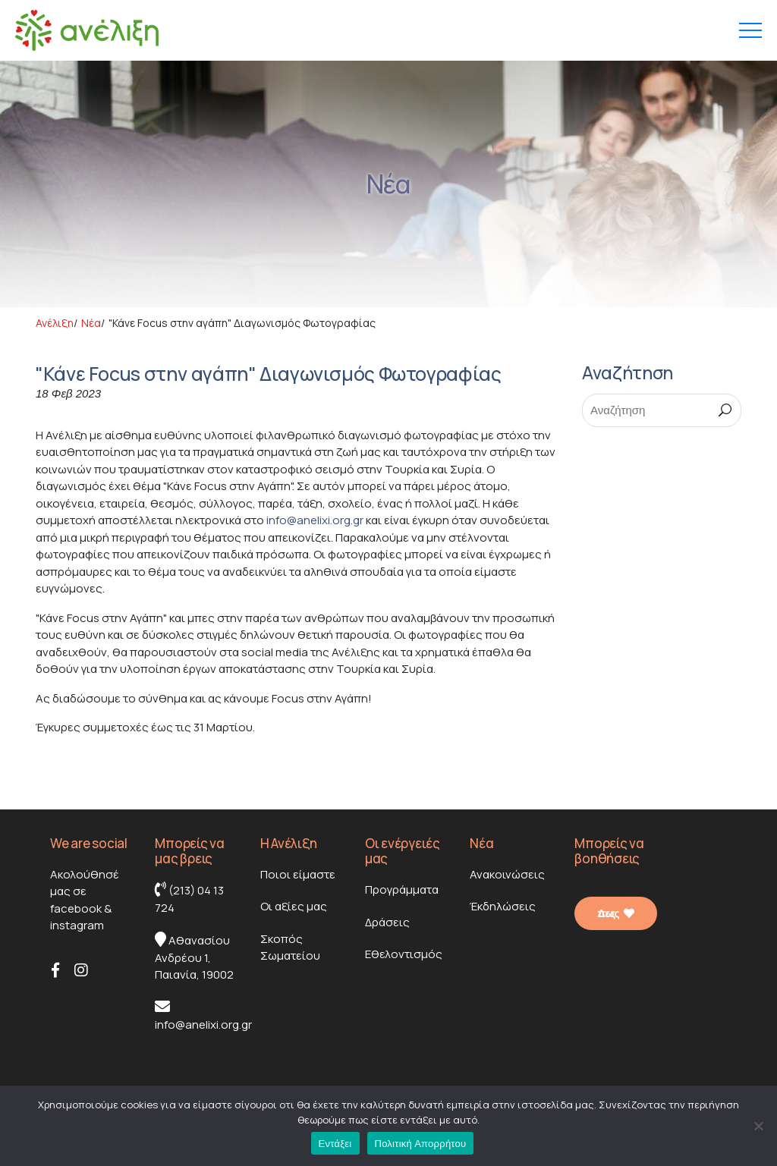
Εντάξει (335, 1143)
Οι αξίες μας (293, 906)
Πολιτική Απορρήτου (421, 1143)
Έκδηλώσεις (503, 906)
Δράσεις (387, 922)
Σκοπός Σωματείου (290, 947)
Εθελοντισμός (403, 954)
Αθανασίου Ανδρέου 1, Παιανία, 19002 (194, 957)
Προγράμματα (402, 889)
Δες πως (615, 913)
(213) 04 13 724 (189, 899)
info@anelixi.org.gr (314, 520)
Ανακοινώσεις (507, 874)
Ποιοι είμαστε (297, 874)
